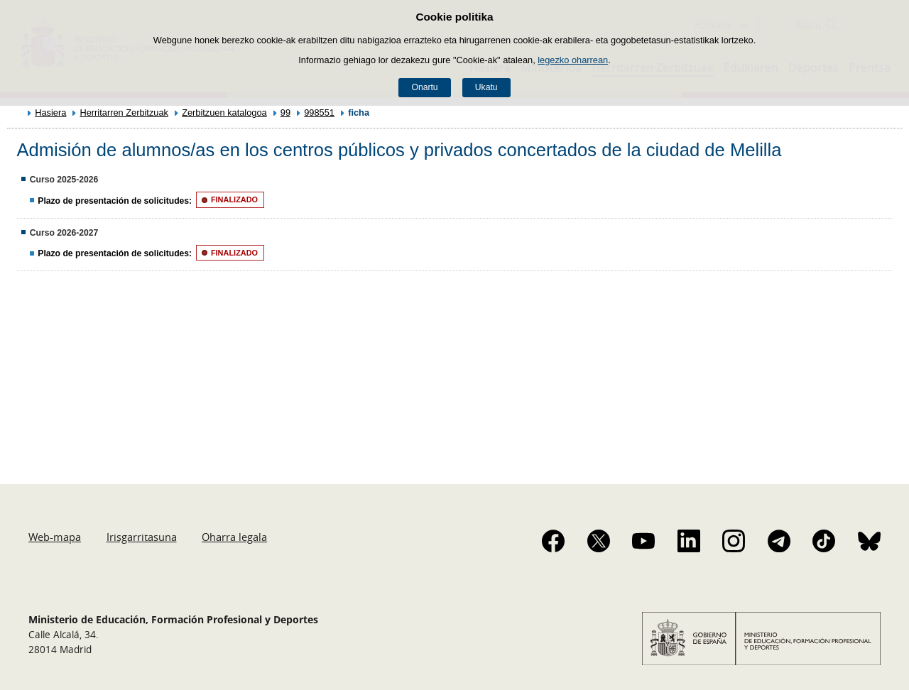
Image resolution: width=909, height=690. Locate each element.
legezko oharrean (573, 60)
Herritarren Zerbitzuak (124, 112)
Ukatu (486, 87)
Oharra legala (234, 537)
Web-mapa (54, 537)
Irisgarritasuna (142, 537)
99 (285, 112)
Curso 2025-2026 (64, 180)
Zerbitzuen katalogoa (224, 112)
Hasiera (50, 112)
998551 (319, 112)
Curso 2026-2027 (64, 233)
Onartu (424, 87)
